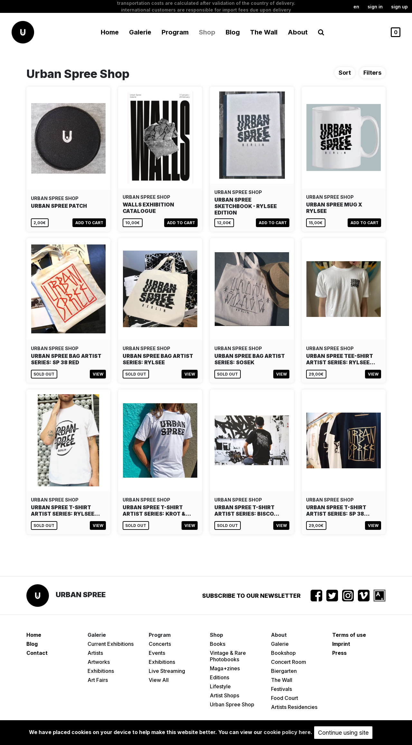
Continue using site (343, 732)
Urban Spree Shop (232, 704)
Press (339, 653)
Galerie (280, 644)
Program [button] (175, 32)
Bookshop (283, 653)
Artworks (99, 662)
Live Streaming (167, 671)
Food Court (284, 698)
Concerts (160, 644)
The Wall (263, 32)
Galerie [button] (140, 32)
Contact (37, 653)
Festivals (281, 689)
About (298, 32)
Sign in (375, 6)
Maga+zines (225, 668)
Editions (219, 677)
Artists (95, 653)
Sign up (399, 6)
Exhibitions (101, 671)
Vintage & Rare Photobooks (228, 656)
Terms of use (349, 635)
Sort (345, 72)
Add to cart (89, 222)
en (356, 6)
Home (110, 32)
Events (157, 653)
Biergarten (284, 671)
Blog (233, 32)
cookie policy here (287, 732)
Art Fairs (98, 680)
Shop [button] (207, 32)
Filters (372, 72)
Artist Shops (224, 695)
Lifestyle (220, 686)
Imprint (341, 644)
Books (217, 644)
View (98, 374)
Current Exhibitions (111, 644)
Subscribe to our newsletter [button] (251, 595)
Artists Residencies (294, 707)
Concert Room (288, 662)
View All (159, 680)
